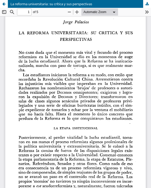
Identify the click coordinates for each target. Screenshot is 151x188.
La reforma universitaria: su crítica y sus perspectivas (51, 4)
